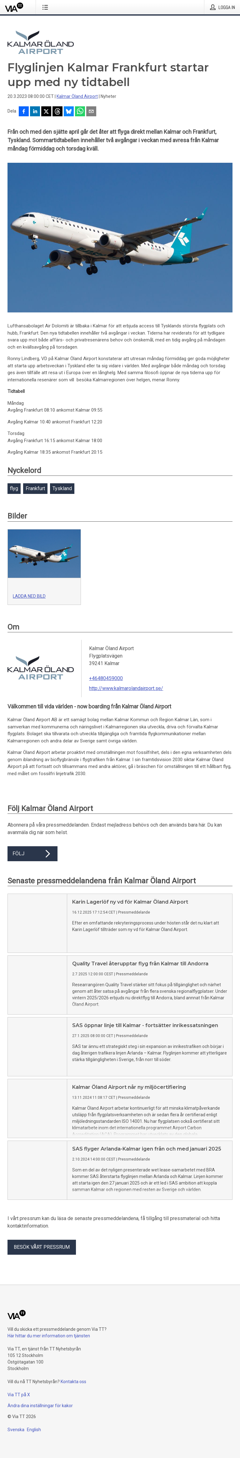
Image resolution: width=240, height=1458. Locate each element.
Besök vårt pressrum (42, 1247)
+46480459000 (106, 678)
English (34, 1429)
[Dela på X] (46, 112)
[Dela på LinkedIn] (35, 112)
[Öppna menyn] (46, 7)
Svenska (16, 1429)
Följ (32, 853)
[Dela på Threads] (57, 112)
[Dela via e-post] (91, 112)
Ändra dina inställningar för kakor (40, 1405)
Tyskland (62, 488)
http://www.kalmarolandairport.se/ (126, 688)
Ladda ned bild (29, 596)
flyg (14, 488)
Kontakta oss (73, 1381)
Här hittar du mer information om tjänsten (49, 1335)
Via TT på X (19, 1394)
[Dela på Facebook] (24, 112)
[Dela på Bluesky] (69, 112)
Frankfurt (35, 488)
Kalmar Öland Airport (77, 96)
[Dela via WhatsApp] (80, 112)
